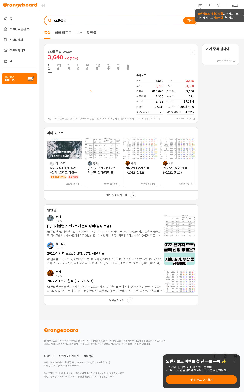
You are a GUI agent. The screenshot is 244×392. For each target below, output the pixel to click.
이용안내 (49, 356)
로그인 (235, 5)
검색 (190, 20)
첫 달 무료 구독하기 (201, 380)
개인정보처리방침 (69, 356)
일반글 (91, 32)
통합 (47, 32)
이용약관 (89, 356)
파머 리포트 (63, 32)
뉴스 (79, 32)
